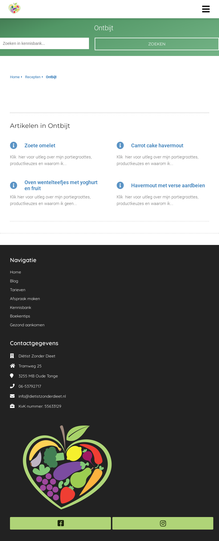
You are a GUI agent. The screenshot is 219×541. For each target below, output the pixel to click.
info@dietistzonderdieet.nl (42, 396)
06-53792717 (30, 386)
